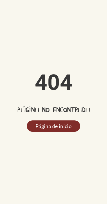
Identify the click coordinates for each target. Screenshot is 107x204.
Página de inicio (53, 126)
